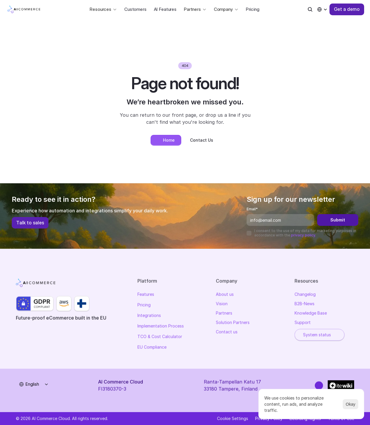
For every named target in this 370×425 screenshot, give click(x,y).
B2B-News (304, 304)
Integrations (149, 316)
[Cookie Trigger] (232, 418)
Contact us (227, 332)
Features (145, 294)
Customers (135, 9)
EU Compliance (151, 347)
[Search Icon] (310, 9)
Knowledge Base (311, 313)
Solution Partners (233, 323)
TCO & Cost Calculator (159, 337)
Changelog (305, 294)
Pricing (252, 9)
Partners (224, 313)
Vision (222, 304)
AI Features (165, 9)
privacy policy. (303, 235)
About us (225, 294)
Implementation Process (160, 326)
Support (303, 323)
